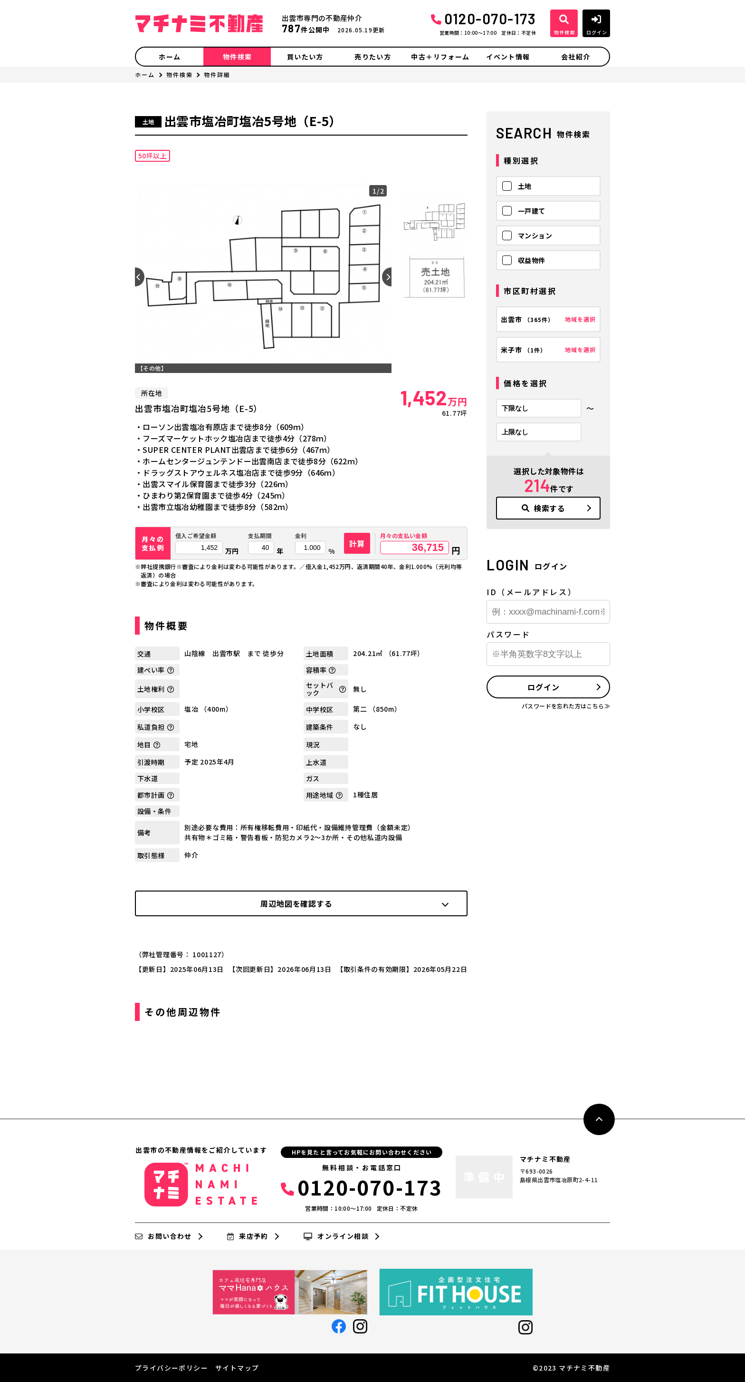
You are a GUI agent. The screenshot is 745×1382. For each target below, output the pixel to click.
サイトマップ (237, 1367)
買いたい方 (305, 56)
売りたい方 (372, 56)
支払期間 (260, 536)
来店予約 (247, 1236)
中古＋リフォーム (440, 56)
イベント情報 (508, 56)
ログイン (543, 687)
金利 (301, 536)
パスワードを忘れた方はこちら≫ (566, 706)
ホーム (170, 56)
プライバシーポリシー (171, 1367)
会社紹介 (576, 56)
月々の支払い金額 (403, 536)
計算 (357, 543)
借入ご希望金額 (196, 536)
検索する (543, 508)
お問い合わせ (163, 1236)
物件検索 (237, 56)
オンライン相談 (336, 1236)
